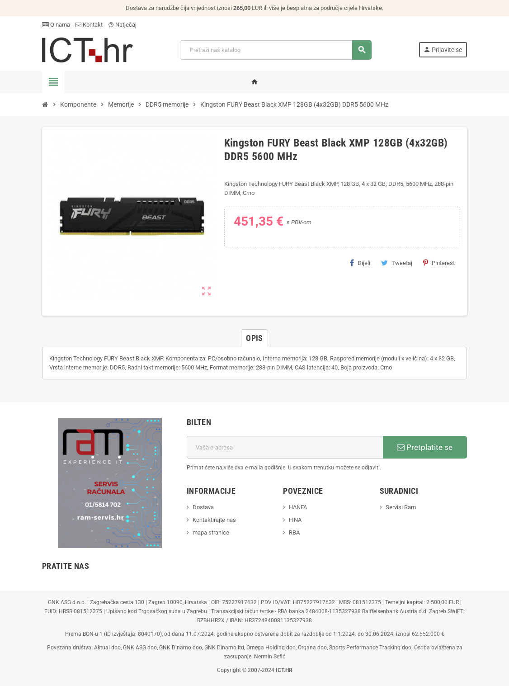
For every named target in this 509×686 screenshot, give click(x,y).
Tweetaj (396, 262)
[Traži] (275, 50)
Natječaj (122, 24)
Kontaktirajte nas (214, 519)
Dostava (203, 507)
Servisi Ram (401, 507)
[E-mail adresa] (285, 447)
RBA (294, 532)
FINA (295, 519)
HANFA (298, 507)
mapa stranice (211, 532)
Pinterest (439, 262)
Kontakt (89, 24)
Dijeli (360, 262)
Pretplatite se (424, 447)
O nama (56, 24)
